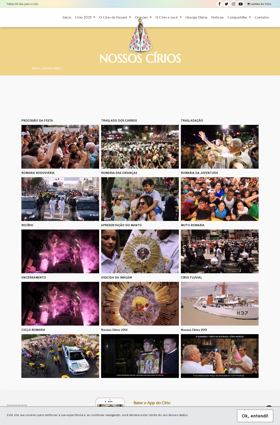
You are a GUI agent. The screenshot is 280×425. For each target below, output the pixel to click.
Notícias (217, 17)
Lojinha (259, 4)
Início (67, 17)
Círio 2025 (84, 17)
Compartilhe (238, 17)
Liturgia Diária (196, 17)
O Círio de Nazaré (113, 17)
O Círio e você (167, 17)
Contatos (262, 17)
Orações (142, 17)
